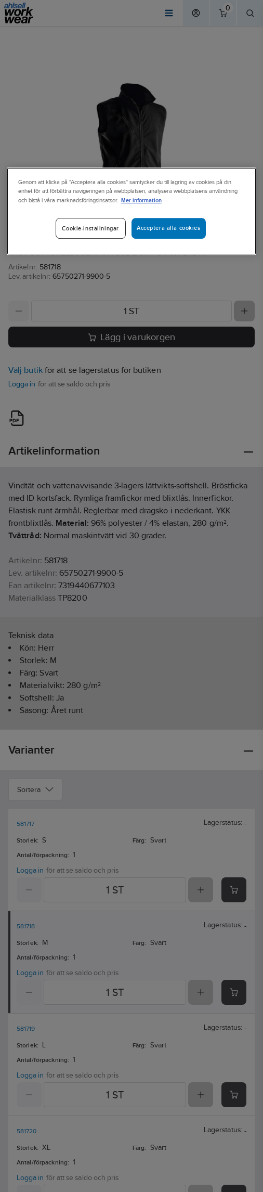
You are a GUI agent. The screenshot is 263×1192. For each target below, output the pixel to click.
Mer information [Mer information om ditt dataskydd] (141, 200)
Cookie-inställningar (90, 228)
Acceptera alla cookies (169, 228)
